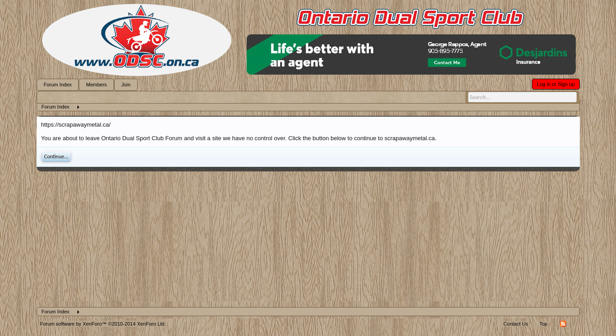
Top (544, 324)
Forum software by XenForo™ (103, 324)
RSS (563, 324)
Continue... (56, 156)
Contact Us (515, 324)
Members (96, 84)
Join (125, 84)
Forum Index (58, 84)
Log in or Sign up (555, 84)
